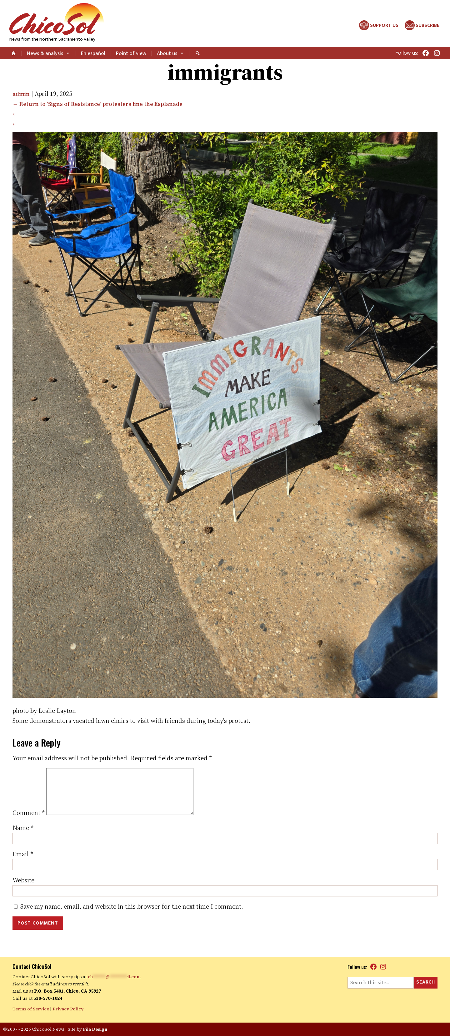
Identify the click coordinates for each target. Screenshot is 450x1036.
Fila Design (95, 1029)
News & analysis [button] (48, 53)
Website (23, 890)
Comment (28, 822)
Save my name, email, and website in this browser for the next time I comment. (131, 916)
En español (93, 53)
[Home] (14, 53)
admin (21, 93)
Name (22, 837)
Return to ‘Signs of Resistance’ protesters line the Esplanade (103, 103)
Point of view (131, 53)
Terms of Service (31, 1009)
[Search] (198, 53)
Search (425, 982)
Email (22, 864)
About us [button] (170, 53)
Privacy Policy (69, 1009)
